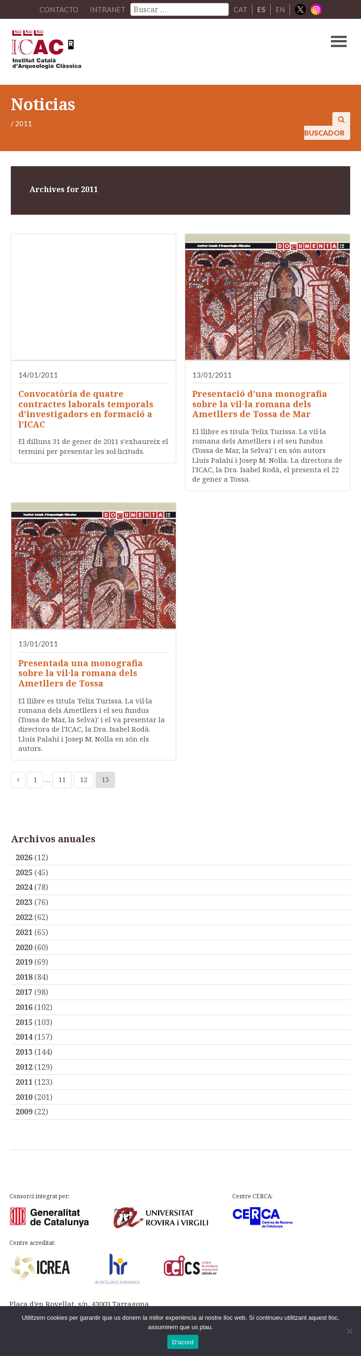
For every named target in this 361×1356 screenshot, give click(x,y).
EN (280, 9)
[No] (349, 1331)
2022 (24, 917)
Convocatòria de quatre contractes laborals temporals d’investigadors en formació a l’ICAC (85, 409)
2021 (24, 932)
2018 (24, 977)
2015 (24, 1022)
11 (62, 779)
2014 (24, 1037)
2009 (24, 1111)
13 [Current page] (105, 779)
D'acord (183, 1342)
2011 (24, 1082)
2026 (24, 857)
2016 (24, 1007)
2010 (24, 1097)
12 (83, 779)
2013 (24, 1052)
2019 (24, 962)
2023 (24, 902)
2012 (24, 1067)
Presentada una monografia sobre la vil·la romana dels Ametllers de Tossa (80, 673)
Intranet (108, 9)
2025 (24, 872)
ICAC (144, 51)
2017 (24, 992)
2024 (24, 887)
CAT (240, 9)
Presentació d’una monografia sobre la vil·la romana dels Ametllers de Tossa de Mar (259, 404)
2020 (24, 947)
